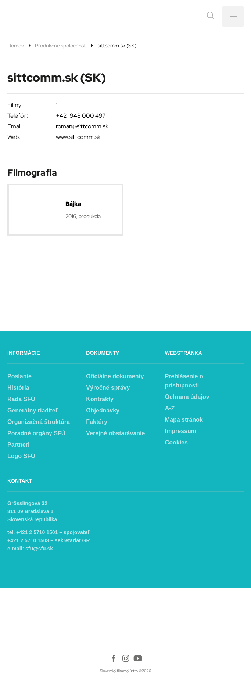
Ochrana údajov (187, 397)
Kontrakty (100, 399)
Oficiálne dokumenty (115, 376)
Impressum (180, 431)
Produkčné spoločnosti (61, 45)
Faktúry (96, 422)
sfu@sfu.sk (39, 548)
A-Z (170, 408)
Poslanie (19, 376)
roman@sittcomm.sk (82, 126)
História (18, 388)
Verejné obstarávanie (115, 433)
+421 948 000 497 (81, 115)
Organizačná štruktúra (38, 422)
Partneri (18, 445)
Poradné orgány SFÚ (36, 433)
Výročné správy (108, 388)
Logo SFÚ (21, 456)
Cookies (176, 442)
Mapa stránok (184, 420)
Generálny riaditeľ (32, 410)
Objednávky (102, 410)
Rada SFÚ (21, 399)
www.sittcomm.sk (78, 137)
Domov (15, 45)
